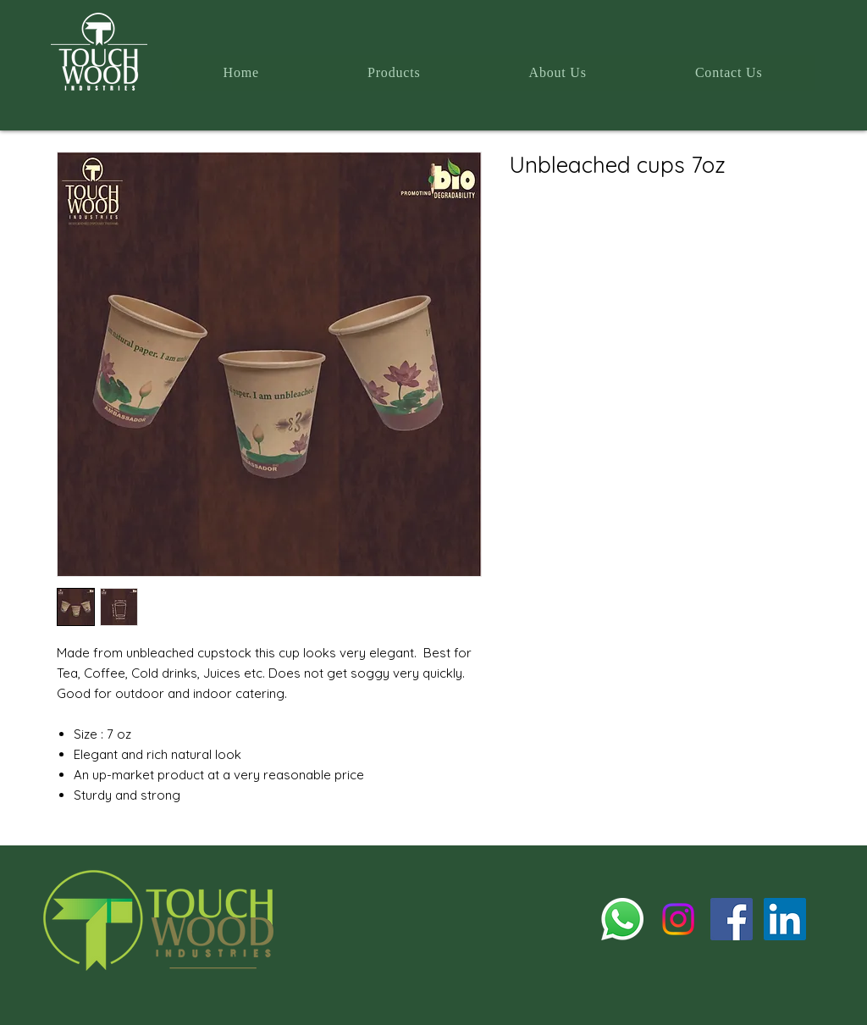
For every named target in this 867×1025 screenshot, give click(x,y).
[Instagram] (678, 919)
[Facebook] (731, 919)
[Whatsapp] (622, 919)
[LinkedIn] (785, 919)
